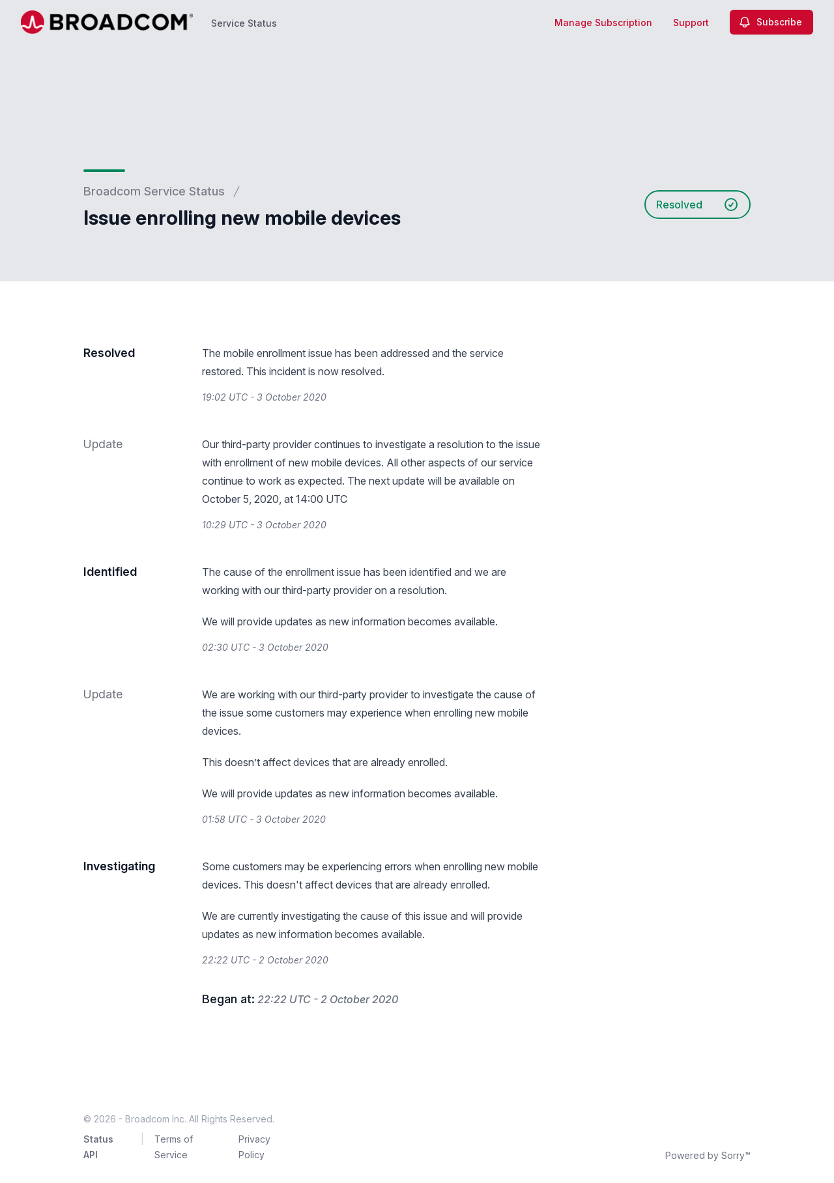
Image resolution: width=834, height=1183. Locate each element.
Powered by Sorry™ (708, 1155)
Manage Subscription (603, 22)
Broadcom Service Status (154, 191)
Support (691, 22)
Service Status (244, 23)
